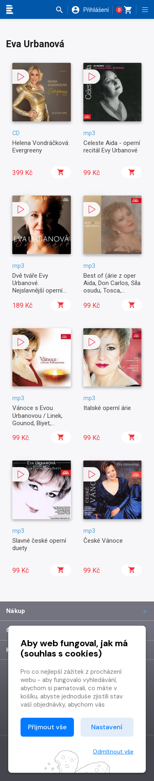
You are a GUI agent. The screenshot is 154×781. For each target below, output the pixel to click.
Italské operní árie (107, 408)
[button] (61, 9)
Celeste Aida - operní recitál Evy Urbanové (111, 146)
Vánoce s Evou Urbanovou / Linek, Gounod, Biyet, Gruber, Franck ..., (37, 419)
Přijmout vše (47, 727)
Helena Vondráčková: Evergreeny (40, 146)
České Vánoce (103, 540)
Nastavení (106, 727)
